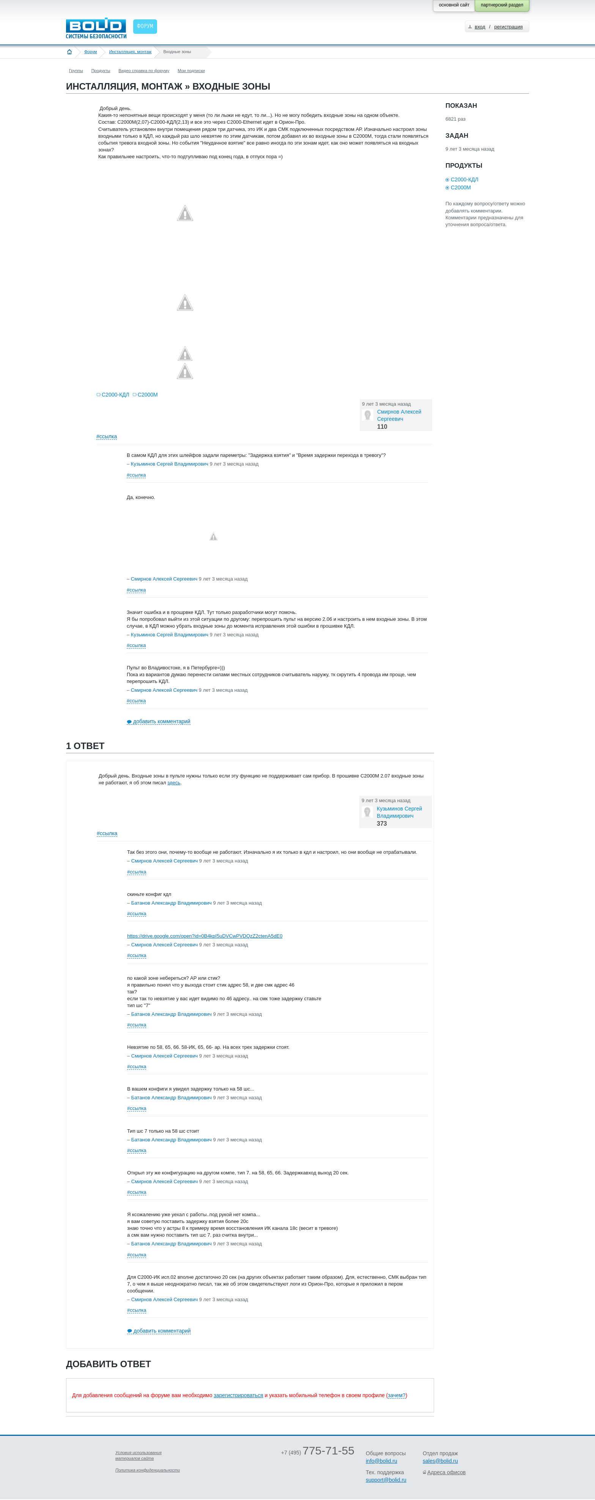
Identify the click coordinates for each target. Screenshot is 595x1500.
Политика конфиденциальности (147, 1470)
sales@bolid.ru (440, 1461)
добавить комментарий (161, 721)
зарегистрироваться (238, 1395)
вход (480, 27)
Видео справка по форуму (143, 70)
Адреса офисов (446, 1472)
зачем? (396, 1395)
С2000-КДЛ (115, 395)
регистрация (508, 27)
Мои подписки (191, 70)
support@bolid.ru (386, 1480)
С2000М (148, 395)
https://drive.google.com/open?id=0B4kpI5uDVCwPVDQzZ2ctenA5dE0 (204, 936)
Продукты (100, 70)
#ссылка (106, 436)
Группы (76, 70)
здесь (173, 782)
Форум (90, 51)
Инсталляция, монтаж (130, 51)
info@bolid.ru (381, 1461)
